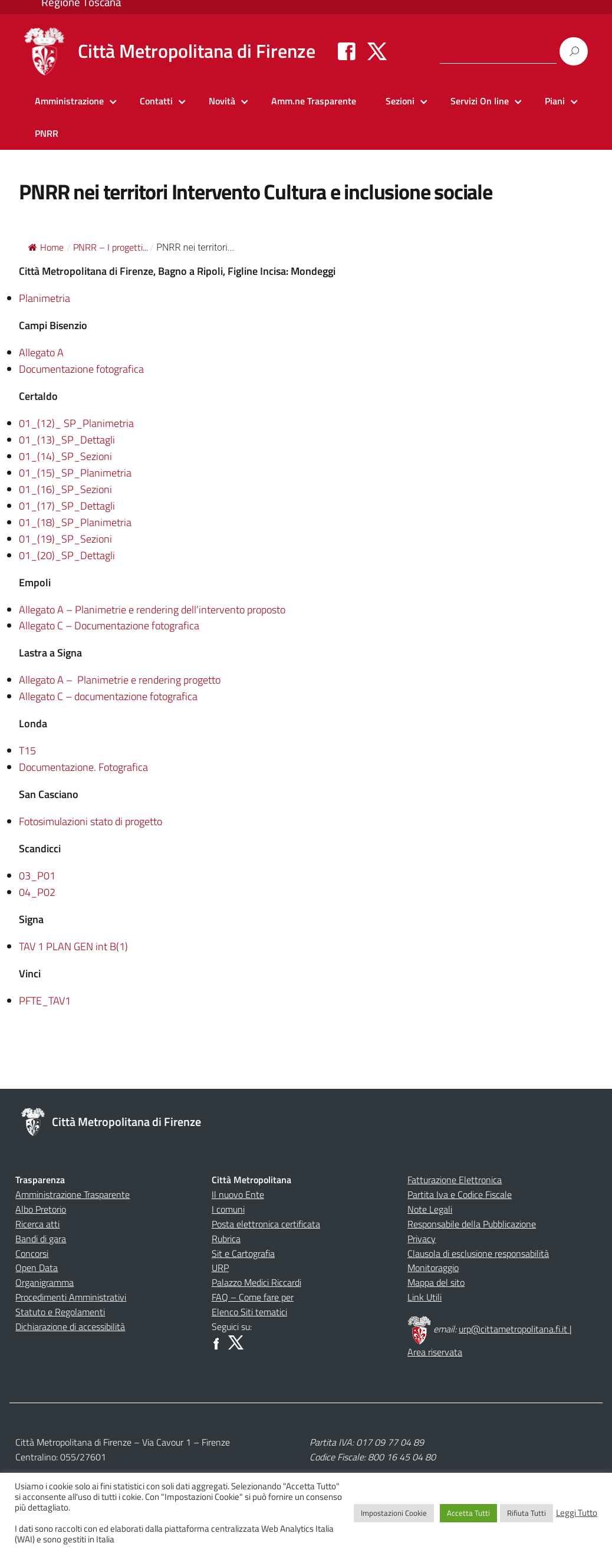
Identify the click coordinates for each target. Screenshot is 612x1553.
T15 (27, 751)
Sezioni (400, 101)
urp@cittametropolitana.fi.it (514, 1329)
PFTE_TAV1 (45, 1001)
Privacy (421, 1239)
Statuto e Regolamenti (60, 1312)
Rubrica (226, 1239)
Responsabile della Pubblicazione (471, 1224)
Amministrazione (69, 101)
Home (46, 247)
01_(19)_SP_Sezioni (65, 539)
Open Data (36, 1267)
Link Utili (424, 1297)
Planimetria (44, 298)
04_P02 (37, 892)
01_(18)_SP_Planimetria (75, 522)
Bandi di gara (40, 1239)
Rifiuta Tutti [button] (526, 1513)
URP (220, 1267)
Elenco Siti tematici (249, 1312)
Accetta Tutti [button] (468, 1513)
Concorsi (31, 1253)
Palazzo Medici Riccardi (256, 1282)
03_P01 (37, 876)
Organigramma (44, 1282)
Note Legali (429, 1209)
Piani (555, 101)
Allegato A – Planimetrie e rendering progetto (120, 680)
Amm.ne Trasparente (313, 101)
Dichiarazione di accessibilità (70, 1326)
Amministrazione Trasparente (72, 1194)
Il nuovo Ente (238, 1194)
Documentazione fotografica (81, 369)
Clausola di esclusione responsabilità (478, 1253)
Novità (222, 101)
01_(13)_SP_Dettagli (67, 440)
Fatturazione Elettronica (454, 1180)
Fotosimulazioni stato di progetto (90, 821)
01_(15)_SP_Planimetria (75, 473)
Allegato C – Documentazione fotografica (109, 625)
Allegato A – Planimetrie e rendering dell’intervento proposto (152, 610)
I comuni (228, 1209)
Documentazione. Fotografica (83, 767)
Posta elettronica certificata (266, 1224)
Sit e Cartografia (243, 1253)
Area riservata (434, 1352)
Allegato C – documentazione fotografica (108, 696)
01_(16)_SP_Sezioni (65, 489)
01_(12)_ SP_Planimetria (76, 423)
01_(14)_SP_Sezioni (65, 456)
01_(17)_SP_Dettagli (67, 506)
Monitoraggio (433, 1267)
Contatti (156, 101)
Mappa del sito (436, 1282)
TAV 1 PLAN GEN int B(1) (73, 946)
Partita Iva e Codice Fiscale (459, 1194)
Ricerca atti (37, 1224)
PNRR (46, 133)
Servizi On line (479, 101)
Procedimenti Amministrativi (70, 1297)
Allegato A (41, 352)
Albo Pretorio (40, 1209)
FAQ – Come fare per (253, 1297)
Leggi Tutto (576, 1513)
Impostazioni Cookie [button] (394, 1513)
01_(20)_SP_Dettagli (67, 555)
